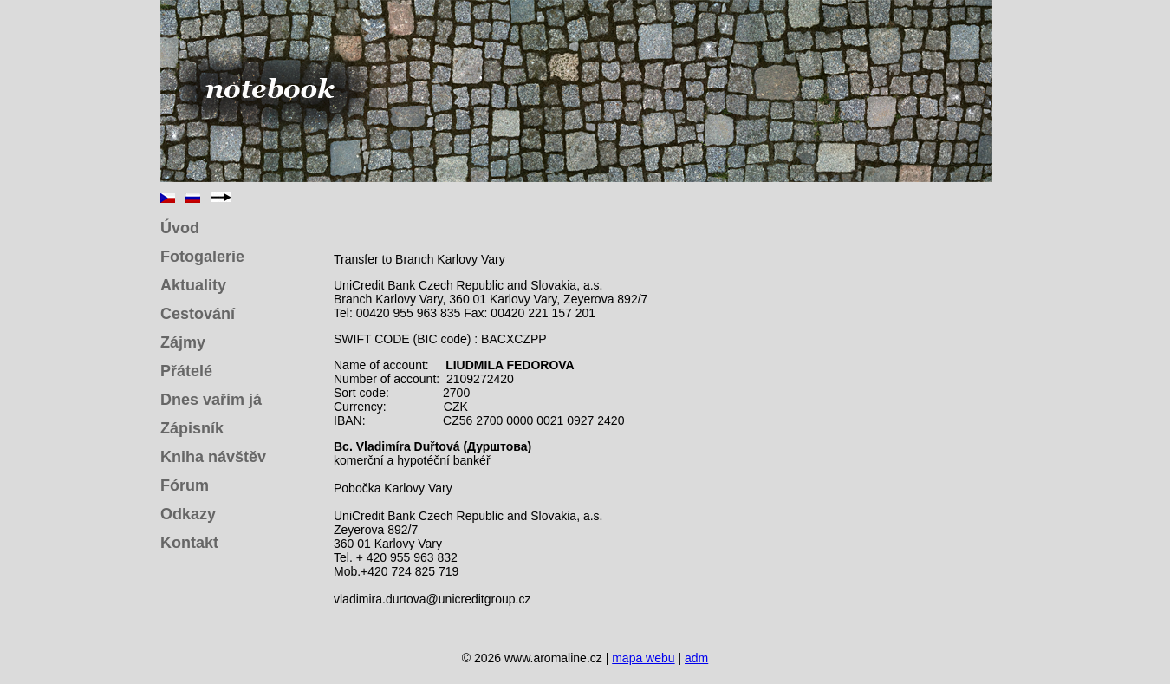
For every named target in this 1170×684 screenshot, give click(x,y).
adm (696, 658)
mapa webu (643, 658)
